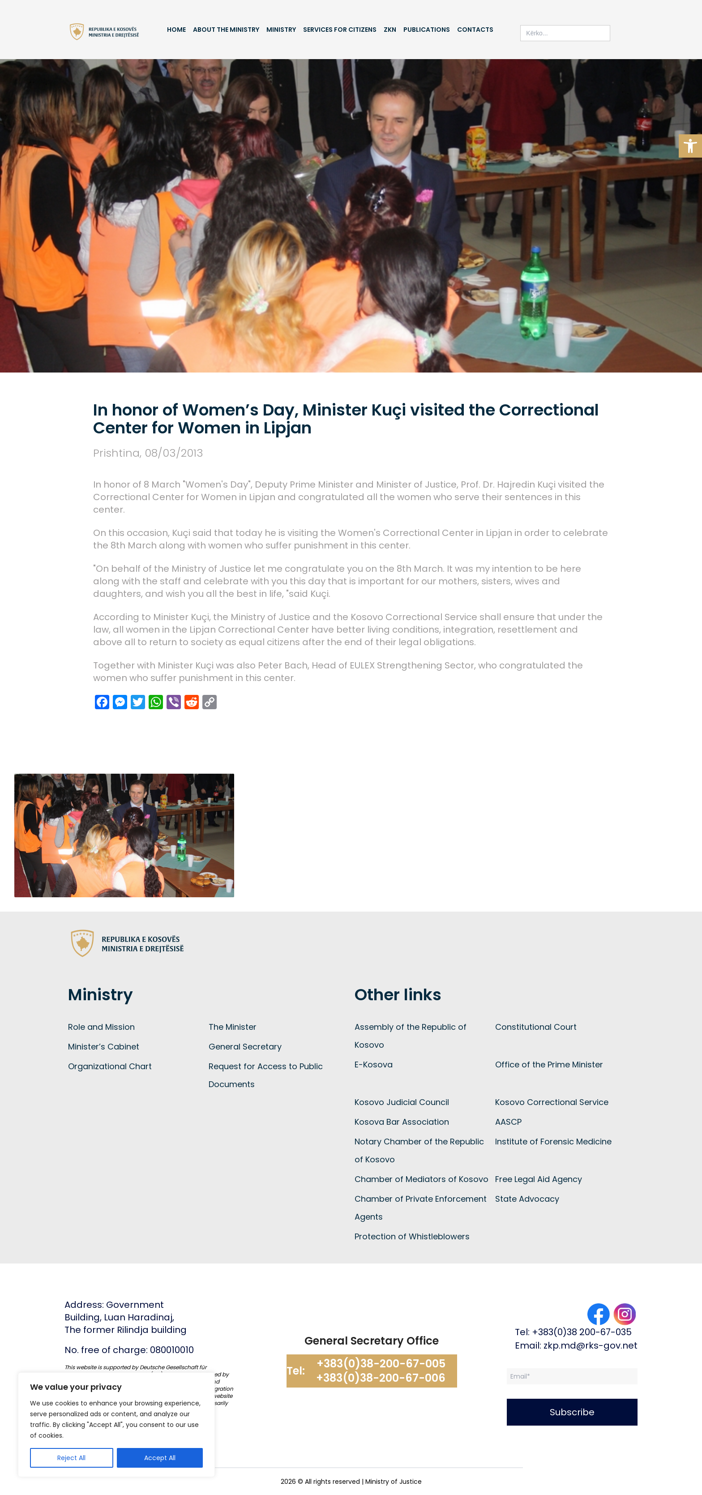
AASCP (508, 1121)
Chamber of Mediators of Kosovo (421, 1179)
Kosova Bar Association (402, 1121)
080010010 (172, 1350)
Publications (426, 29)
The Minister (233, 1026)
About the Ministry (226, 29)
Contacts (475, 29)
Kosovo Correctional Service (551, 1102)
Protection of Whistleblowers (412, 1236)
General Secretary (245, 1046)
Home (176, 29)
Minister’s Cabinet (103, 1046)
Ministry (281, 29)
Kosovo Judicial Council (402, 1102)
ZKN (390, 29)
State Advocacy (527, 1198)
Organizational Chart (110, 1066)
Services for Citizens (340, 29)
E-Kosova (374, 1064)
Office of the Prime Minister (549, 1064)
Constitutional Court (536, 1026)
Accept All (160, 1457)
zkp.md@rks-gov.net (591, 1345)
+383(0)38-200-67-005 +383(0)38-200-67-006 (380, 1371)
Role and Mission (101, 1026)
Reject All (71, 1457)
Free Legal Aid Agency (538, 1179)
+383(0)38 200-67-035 (582, 1332)
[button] (690, 146)
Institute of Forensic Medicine (553, 1141)
